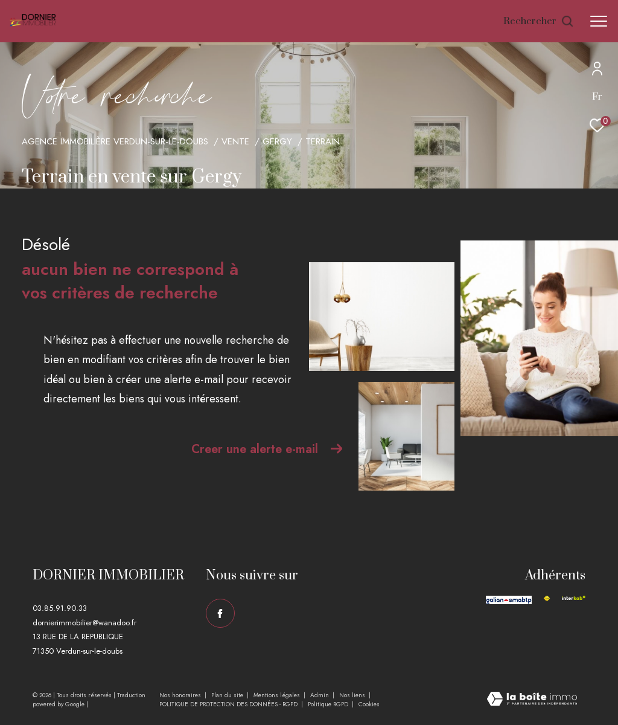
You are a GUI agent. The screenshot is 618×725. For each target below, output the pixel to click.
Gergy (277, 141)
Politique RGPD (328, 704)
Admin (320, 695)
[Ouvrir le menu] (598, 21)
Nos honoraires (181, 695)
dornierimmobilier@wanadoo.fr (84, 622)
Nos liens (353, 695)
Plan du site (228, 695)
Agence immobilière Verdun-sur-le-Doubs (115, 141)
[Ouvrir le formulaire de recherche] (539, 21)
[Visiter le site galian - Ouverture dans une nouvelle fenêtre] (509, 600)
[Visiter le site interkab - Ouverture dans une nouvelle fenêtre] (573, 598)
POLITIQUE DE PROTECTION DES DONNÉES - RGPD (229, 704)
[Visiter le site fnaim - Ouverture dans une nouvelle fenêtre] (547, 598)
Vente (235, 141)
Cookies (369, 704)
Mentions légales (277, 695)
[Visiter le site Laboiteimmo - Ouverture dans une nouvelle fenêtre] (532, 700)
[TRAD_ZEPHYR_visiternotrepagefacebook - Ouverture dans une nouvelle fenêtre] (220, 613)
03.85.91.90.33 (60, 608)
